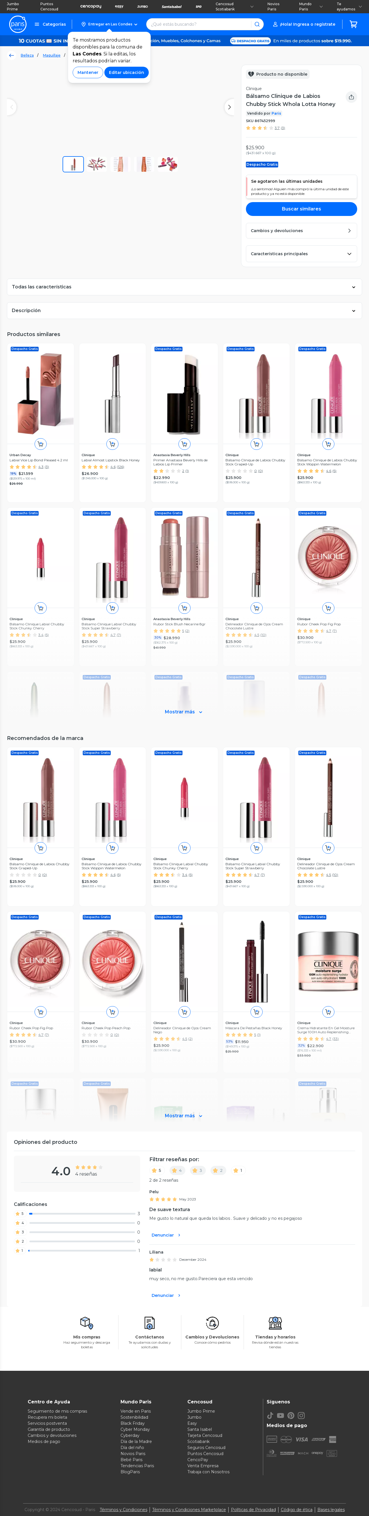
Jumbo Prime (13, 6)
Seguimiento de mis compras (57, 1411)
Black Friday (133, 1423)
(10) (335, 874)
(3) (283, 128)
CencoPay (197, 1459)
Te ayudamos (349, 6)
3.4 (184, 874)
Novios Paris (273, 6)
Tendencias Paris (137, 1465)
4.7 (256, 874)
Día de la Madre (136, 1441)
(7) (263, 874)
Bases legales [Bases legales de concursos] (331, 1509)
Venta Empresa (203, 1465)
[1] (238, 1170)
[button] (109, 24)
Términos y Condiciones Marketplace (189, 1509)
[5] (157, 1170)
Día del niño (132, 1447)
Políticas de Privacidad (253, 1509)
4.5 (328, 874)
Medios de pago (44, 1441)
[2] (218, 1170)
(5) (334, 471)
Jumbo (194, 1417)
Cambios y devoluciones (52, 1435)
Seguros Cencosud (206, 1447)
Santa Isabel (199, 1429)
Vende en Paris (136, 1411)
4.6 (113, 467)
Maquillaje (52, 55)
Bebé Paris (131, 1459)
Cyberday (130, 1435)
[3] (198, 1170)
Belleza (27, 55)
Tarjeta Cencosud (204, 1435)
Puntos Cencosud (49, 6)
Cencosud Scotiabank (235, 6)
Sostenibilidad (134, 1417)
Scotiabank (198, 1441)
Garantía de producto (49, 1429)
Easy (192, 1423)
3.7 (277, 128)
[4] (177, 1170)
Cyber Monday (135, 1429)
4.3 (41, 467)
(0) (260, 471)
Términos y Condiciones (123, 1509)
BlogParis (130, 1471)
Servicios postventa (47, 1423)
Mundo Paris (311, 6)
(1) (187, 471)
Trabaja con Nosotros (208, 1471)
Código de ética (296, 1509)
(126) (120, 467)
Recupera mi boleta (47, 1417)
